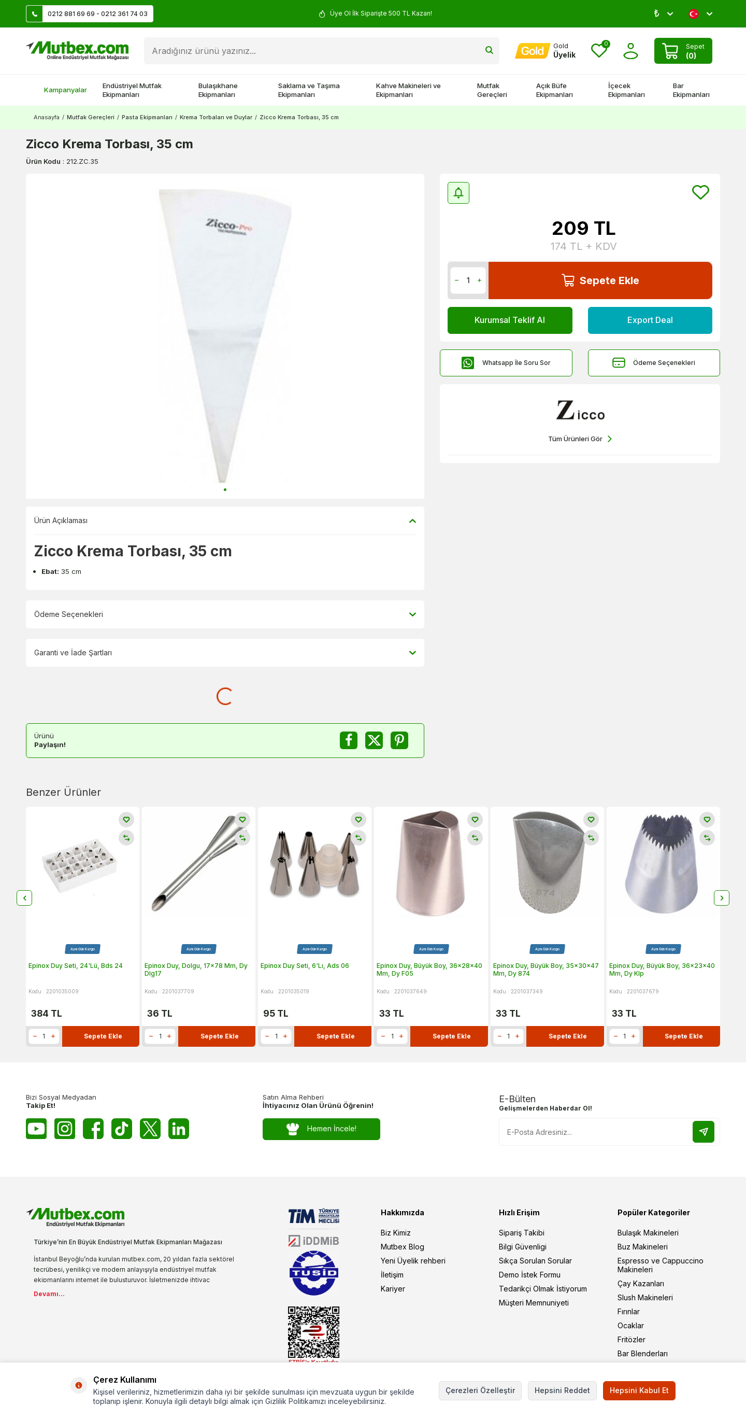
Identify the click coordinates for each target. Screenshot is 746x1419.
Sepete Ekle (600, 280)
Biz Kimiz (396, 1232)
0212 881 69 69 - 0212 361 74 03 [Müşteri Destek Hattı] (87, 14)
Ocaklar (631, 1325)
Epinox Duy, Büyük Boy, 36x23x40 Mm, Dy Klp (662, 970)
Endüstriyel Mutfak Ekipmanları (132, 90)
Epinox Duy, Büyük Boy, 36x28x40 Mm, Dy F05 (429, 970)
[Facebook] (93, 1128)
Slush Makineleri (645, 1297)
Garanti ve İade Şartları (225, 652)
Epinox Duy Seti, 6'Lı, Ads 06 (305, 966)
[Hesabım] (545, 50)
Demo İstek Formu (530, 1274)
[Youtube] (36, 1128)
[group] (225, 336)
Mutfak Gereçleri (492, 90)
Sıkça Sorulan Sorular (535, 1260)
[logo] (77, 50)
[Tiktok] (121, 1128)
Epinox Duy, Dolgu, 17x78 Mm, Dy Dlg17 (196, 970)
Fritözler (631, 1339)
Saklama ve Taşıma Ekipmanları (309, 90)
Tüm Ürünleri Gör (580, 439)
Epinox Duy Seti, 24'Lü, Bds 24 (75, 966)
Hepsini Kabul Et (639, 1390)
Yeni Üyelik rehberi (413, 1260)
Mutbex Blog (402, 1246)
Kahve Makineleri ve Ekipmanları (408, 90)
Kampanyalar (60, 90)
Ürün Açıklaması (225, 520)
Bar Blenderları (643, 1353)
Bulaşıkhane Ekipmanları (218, 90)
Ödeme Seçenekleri (653, 362)
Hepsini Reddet (562, 1390)
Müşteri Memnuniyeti (534, 1302)
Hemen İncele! (321, 1128)
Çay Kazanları (641, 1283)
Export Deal (650, 320)
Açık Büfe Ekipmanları (554, 90)
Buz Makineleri (643, 1246)
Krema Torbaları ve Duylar (216, 117)
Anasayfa (47, 117)
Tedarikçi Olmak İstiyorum (543, 1288)
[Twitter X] (150, 1128)
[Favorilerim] (599, 51)
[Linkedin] (178, 1128)
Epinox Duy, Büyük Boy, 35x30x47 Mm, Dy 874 (546, 970)
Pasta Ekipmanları (147, 117)
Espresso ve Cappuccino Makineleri (661, 1265)
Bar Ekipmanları (691, 90)
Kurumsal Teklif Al (510, 320)
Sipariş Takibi (521, 1232)
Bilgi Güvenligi (523, 1246)
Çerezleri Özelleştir (480, 1390)
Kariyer (393, 1288)
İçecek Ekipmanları (626, 90)
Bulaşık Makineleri (648, 1232)
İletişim (392, 1274)
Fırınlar (629, 1311)
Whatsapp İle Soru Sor (506, 362)
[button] (225, 489)
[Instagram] (64, 1128)
